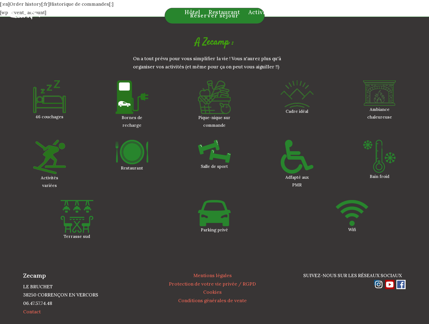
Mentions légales (212, 275)
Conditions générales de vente (212, 301)
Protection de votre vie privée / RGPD (212, 284)
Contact (32, 312)
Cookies (212, 292)
